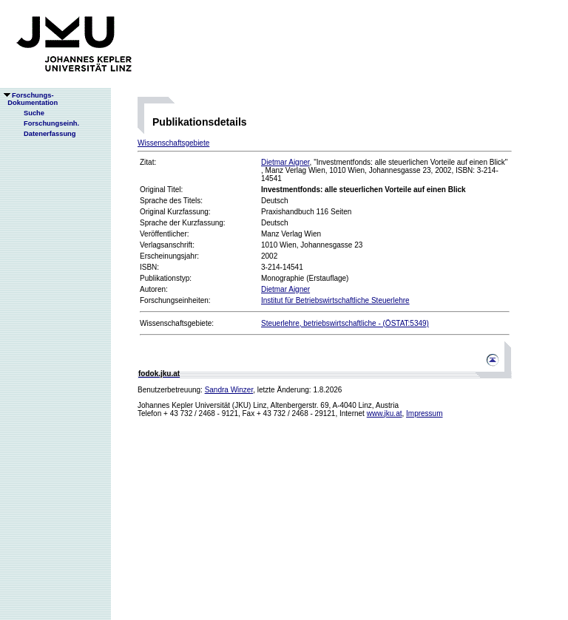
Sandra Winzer (229, 390)
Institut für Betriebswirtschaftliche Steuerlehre (335, 300)
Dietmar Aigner (285, 162)
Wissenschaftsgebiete (173, 143)
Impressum (424, 413)
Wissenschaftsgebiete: (177, 323)
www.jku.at (384, 413)
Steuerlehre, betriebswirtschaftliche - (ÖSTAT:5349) (345, 323)
